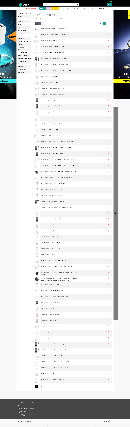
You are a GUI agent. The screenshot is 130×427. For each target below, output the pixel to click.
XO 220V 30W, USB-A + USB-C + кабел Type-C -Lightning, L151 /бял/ (59, 159)
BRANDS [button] (55, 8)
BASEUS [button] (20, 22)
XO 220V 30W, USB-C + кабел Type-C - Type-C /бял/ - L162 (56, 207)
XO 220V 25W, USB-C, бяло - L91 (49, 135)
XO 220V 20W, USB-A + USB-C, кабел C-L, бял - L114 (55, 367)
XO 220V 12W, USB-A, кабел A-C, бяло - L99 (52, 46)
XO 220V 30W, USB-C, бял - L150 (49, 236)
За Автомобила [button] (23, 52)
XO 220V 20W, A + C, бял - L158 (49, 332)
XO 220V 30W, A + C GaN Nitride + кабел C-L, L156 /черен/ (56, 147)
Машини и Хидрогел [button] (24, 13)
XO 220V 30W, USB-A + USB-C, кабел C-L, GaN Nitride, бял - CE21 (58, 177)
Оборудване (22, 69)
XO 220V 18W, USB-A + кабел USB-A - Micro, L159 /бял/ (55, 64)
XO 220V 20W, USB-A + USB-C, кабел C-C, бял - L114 (55, 361)
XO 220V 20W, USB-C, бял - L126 (49, 373)
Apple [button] (62, 8)
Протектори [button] (22, 30)
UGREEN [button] (20, 24)
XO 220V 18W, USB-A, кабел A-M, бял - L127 (52, 94)
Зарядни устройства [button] (24, 41)
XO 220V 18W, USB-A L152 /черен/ (50, 302)
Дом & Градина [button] (22, 55)
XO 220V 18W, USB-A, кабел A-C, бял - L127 (52, 88)
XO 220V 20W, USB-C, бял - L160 (49, 112)
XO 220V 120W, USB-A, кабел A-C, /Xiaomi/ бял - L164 (55, 34)
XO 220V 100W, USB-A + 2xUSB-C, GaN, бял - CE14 (54, 28)
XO (36, 18)
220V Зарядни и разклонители (48, 18)
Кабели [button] (20, 44)
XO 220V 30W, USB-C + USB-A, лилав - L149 (52, 195)
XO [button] (18, 27)
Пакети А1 (21, 64)
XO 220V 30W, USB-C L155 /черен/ (50, 219)
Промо (42, 8)
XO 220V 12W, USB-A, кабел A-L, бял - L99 (52, 290)
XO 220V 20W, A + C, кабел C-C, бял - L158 (52, 338)
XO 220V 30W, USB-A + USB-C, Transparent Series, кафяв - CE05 (58, 171)
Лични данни (22, 421)
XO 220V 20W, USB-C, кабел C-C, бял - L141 (52, 379)
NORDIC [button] (20, 19)
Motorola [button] (87, 8)
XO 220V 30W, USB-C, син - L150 (49, 254)
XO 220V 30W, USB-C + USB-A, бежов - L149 (53, 183)
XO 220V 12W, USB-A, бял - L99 (49, 40)
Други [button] (101, 8)
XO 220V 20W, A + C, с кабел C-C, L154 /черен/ (53, 344)
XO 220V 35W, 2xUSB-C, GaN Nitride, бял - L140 (53, 260)
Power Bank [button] (21, 38)
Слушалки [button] (21, 47)
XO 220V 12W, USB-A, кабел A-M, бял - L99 (52, 52)
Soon (49, 8)
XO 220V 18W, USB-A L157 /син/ (49, 320)
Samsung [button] (77, 8)
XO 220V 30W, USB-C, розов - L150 (50, 248)
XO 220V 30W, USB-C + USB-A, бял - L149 (52, 189)
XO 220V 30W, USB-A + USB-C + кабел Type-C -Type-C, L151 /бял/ (58, 165)
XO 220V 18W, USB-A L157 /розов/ (50, 314)
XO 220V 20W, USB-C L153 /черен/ (50, 106)
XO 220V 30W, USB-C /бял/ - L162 (50, 213)
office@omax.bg (23, 405)
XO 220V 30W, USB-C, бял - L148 (49, 231)
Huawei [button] (70, 8)
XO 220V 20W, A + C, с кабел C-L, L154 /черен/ (53, 350)
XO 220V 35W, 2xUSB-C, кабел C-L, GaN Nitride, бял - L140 (56, 266)
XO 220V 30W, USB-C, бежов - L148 (50, 225)
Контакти (29, 421)
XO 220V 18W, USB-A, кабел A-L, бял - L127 (52, 326)
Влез (109, 4)
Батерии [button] (20, 36)
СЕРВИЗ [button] (20, 66)
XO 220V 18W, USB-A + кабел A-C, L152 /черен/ (53, 58)
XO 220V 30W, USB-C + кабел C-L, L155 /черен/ (53, 201)
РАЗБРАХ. (92, 425)
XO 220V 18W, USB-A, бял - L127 (49, 82)
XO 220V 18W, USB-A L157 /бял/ (49, 308)
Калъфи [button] (20, 33)
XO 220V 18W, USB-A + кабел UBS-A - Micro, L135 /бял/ (55, 296)
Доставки (21, 72)
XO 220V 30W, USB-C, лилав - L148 (50, 242)
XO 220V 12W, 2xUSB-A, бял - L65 (50, 284)
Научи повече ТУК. (98, 425)
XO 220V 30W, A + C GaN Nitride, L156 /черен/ (53, 153)
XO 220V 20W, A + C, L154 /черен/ (50, 100)
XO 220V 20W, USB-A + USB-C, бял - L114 (52, 355)
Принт (20, 16)
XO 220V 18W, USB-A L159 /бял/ (49, 76)
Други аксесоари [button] (23, 50)
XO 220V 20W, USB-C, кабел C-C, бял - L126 (52, 118)
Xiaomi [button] (95, 8)
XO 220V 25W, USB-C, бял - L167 (49, 129)
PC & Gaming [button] (22, 61)
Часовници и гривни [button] (24, 58)
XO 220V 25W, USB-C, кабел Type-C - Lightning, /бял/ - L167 (57, 141)
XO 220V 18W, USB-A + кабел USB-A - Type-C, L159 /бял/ (56, 70)
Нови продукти (32, 8)
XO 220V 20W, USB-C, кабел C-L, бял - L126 (52, 123)
